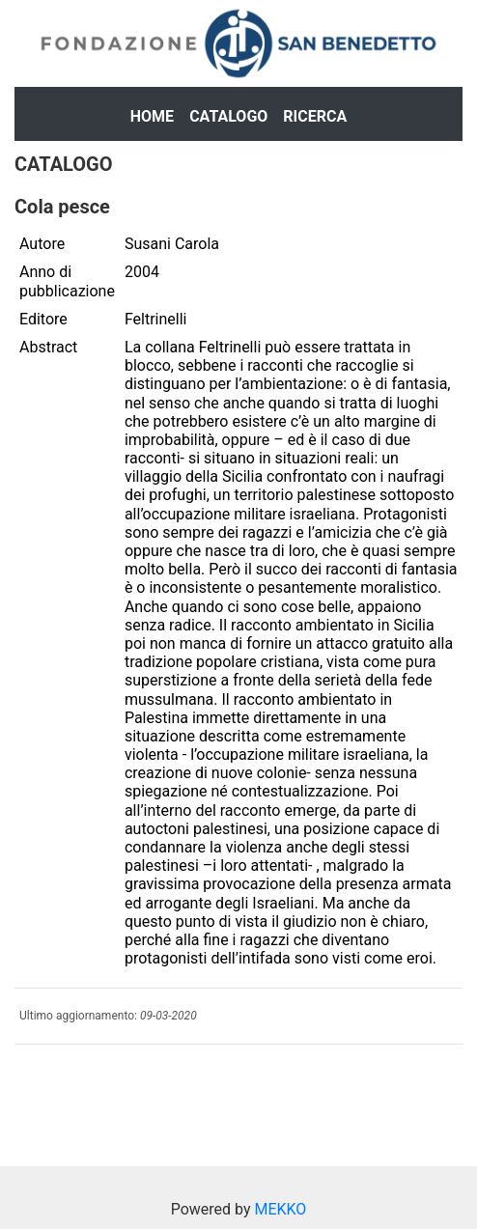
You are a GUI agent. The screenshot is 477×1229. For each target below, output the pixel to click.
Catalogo (228, 116)
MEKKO (280, 1209)
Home (152, 116)
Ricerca (315, 116)
